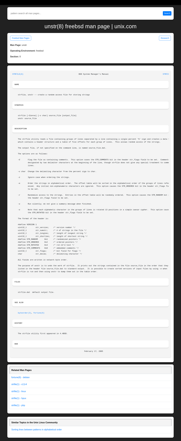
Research (165, 38)
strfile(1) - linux (18, 391)
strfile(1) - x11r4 (19, 384)
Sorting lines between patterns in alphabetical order (36, 429)
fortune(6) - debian (20, 377)
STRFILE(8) (17, 74)
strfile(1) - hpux (18, 398)
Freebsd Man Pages (20, 38)
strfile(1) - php (18, 405)
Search (167, 13)
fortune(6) (38, 313)
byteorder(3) (24, 313)
